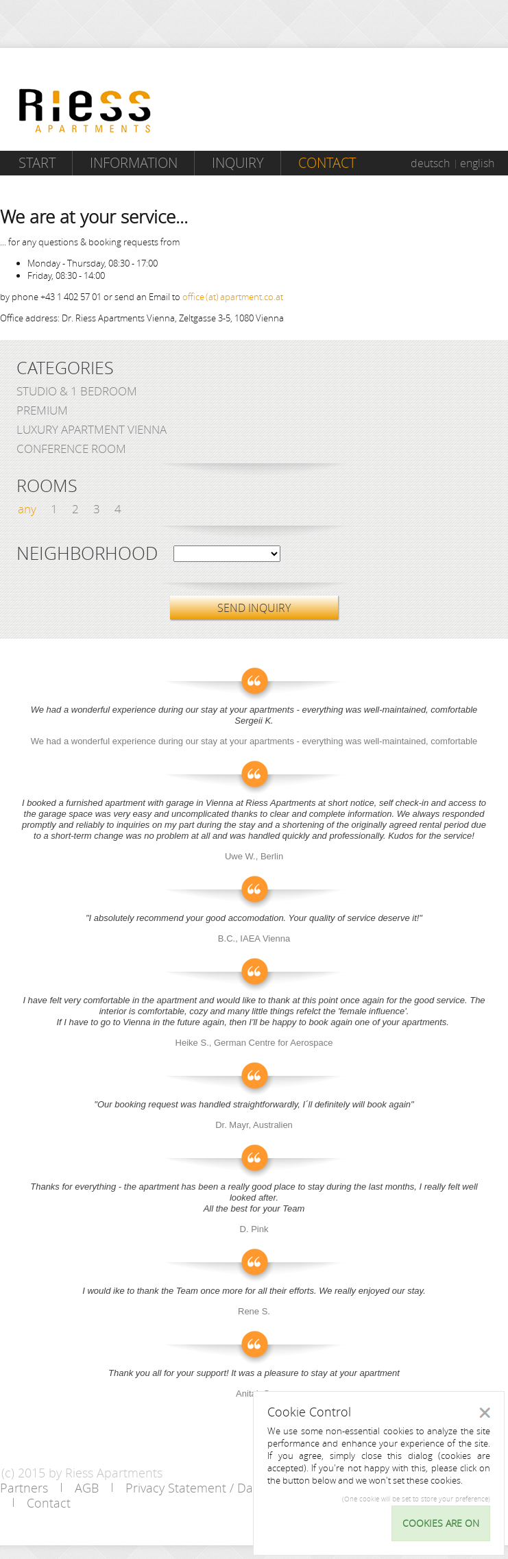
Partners (24, 1488)
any (27, 509)
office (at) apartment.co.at (232, 297)
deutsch (430, 163)
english (477, 163)
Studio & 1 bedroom (76, 391)
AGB (87, 1488)
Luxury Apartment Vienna (91, 429)
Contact (327, 163)
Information (134, 163)
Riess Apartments (85, 110)
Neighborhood (87, 553)
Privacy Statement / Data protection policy (243, 1488)
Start (37, 163)
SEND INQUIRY (254, 607)
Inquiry (238, 163)
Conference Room (71, 448)
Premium (42, 410)
